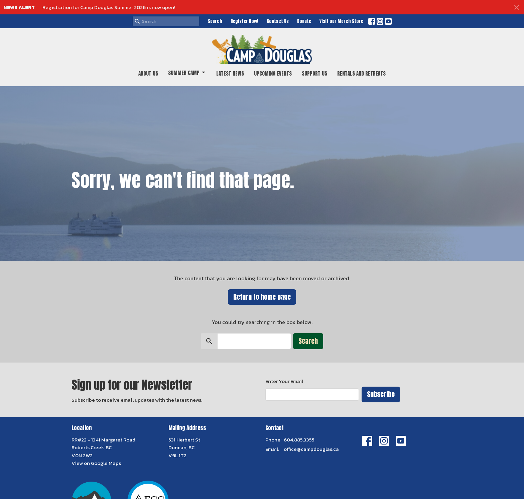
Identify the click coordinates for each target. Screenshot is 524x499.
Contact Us (278, 21)
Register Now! (244, 21)
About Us (148, 73)
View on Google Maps (96, 463)
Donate (304, 21)
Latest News (230, 73)
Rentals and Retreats (361, 73)
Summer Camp (187, 73)
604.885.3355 (299, 439)
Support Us (314, 73)
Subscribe (381, 394)
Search (215, 21)
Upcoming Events (273, 73)
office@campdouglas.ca (311, 449)
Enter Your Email (284, 381)
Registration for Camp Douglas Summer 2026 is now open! (108, 7)
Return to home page (262, 297)
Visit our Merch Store (341, 21)
